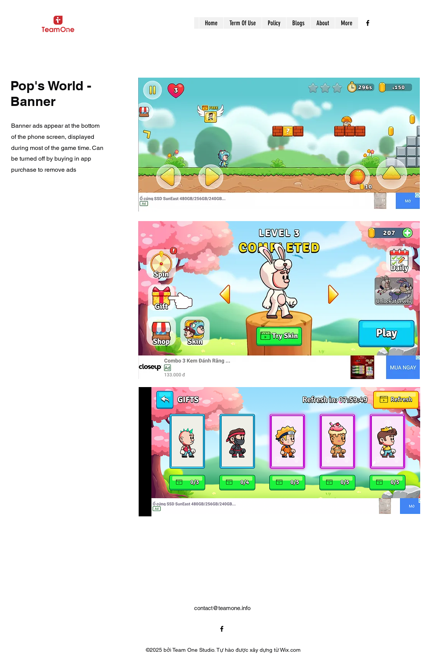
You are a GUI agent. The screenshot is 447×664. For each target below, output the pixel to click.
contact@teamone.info (222, 608)
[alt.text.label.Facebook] (368, 23)
